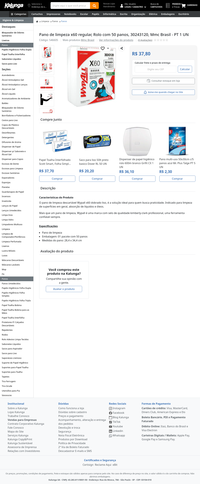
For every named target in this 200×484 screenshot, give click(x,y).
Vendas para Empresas (22, 420)
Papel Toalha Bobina (12, 305)
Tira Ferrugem (9, 381)
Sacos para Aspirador (12, 348)
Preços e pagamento (70, 416)
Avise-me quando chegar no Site (163, 92)
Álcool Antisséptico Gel (13, 79)
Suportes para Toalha (12, 371)
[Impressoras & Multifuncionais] (53, 14)
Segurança (64, 431)
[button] (46, 52)
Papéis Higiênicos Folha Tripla (16, 300)
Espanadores (8, 177)
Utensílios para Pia (11, 390)
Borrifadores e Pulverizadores (16, 115)
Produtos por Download (72, 439)
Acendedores (8, 75)
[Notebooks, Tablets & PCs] (70, 14)
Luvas (4, 255)
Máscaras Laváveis (11, 264)
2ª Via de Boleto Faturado (73, 447)
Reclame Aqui (103, 465)
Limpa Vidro (7, 219)
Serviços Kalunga (18, 435)
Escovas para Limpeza (12, 168)
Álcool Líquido (8, 93)
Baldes (5, 103)
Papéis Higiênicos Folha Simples (13, 294)
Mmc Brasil (87, 40)
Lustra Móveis (8, 250)
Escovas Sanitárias (10, 173)
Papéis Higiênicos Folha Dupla (16, 49)
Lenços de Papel (9, 205)
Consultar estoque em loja (163, 80)
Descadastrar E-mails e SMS (75, 451)
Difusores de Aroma (11, 142)
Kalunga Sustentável (20, 443)
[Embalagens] (168, 14)
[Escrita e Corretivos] (123, 14)
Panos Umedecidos (11, 283)
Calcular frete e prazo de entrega (152, 62)
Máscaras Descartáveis (13, 260)
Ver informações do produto (116, 40)
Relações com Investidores (24, 451)
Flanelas (6, 187)
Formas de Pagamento (156, 403)
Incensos (6, 196)
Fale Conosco (16, 427)
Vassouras (7, 395)
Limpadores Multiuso (12, 224)
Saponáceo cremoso (11, 358)
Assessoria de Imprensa (22, 447)
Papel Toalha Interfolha (13, 54)
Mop (4, 269)
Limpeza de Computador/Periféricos (13, 235)
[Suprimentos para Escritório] (184, 14)
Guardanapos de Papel (13, 191)
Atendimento (109, 6)
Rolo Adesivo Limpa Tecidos (15, 339)
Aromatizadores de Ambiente (16, 98)
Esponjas (6, 182)
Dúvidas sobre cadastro (72, 412)
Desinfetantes (8, 132)
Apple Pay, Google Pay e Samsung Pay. (166, 437)
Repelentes (7, 329)
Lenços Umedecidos (11, 210)
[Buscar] (94, 5)
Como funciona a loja (71, 408)
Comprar (57, 178)
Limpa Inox (7, 214)
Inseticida (6, 201)
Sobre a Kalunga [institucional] (18, 408)
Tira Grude (7, 386)
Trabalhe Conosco (18, 416)
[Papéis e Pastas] (95, 14)
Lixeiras (5, 40)
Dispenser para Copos (12, 159)
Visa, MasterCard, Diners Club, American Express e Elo (165, 410)
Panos (5, 45)
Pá (3, 274)
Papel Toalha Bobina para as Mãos (15, 311)
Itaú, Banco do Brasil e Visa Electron (165, 428)
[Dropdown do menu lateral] (16, 20)
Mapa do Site (16, 431)
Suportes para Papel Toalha (15, 367)
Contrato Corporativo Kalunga (26, 424)
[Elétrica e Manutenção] (153, 14)
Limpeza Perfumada (11, 241)
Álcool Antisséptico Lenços (14, 84)
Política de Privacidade (72, 443)
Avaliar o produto (64, 289)
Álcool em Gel (8, 89)
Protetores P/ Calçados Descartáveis (13, 324)
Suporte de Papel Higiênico (15, 362)
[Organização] (138, 14)
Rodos (5, 334)
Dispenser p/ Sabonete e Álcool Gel (14, 153)
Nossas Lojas (109, 3)
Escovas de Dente (10, 163)
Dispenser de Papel (11, 146)
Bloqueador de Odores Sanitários (13, 34)
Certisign (88, 465)
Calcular (185, 69)
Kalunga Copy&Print (20, 439)
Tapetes (5, 376)
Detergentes (8, 137)
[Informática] (109, 14)
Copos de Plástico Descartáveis (10, 126)
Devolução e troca (69, 427)
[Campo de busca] (70, 5)
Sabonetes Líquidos (11, 59)
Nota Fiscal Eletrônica (71, 435)
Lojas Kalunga (16, 412)
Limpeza (6, 229)
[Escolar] (84, 14)
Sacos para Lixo (9, 63)
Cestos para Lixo (10, 120)
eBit (115, 465)
